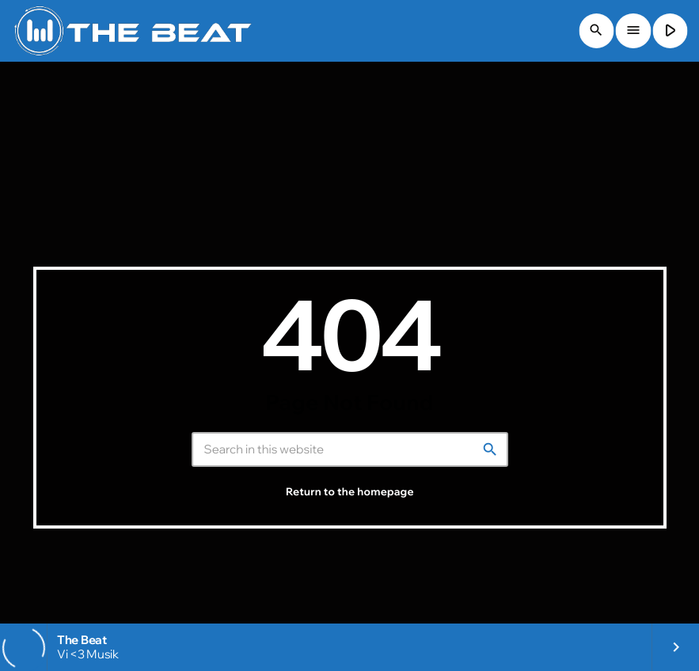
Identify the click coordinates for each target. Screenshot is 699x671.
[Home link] (132, 31)
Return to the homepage (350, 492)
